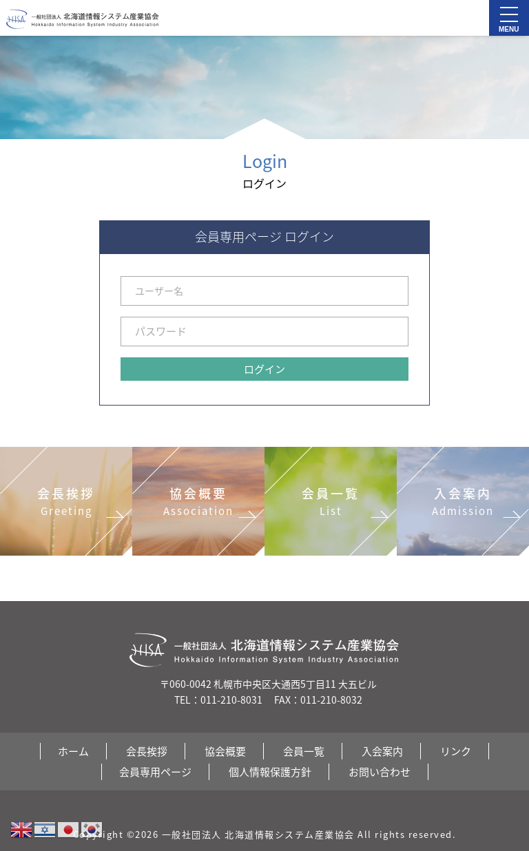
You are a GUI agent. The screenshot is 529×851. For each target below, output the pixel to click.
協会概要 (225, 751)
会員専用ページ (155, 771)
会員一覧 (303, 751)
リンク (455, 751)
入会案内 (382, 751)
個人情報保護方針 (270, 771)
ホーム (73, 751)
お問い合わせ (380, 771)
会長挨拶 (146, 751)
